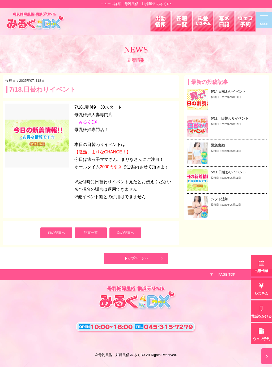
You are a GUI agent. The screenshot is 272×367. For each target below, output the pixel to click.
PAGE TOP (226, 274)
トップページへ (136, 258)
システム (261, 294)
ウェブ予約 (261, 339)
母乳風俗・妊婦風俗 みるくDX (121, 355)
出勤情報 (261, 271)
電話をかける (261, 316)
